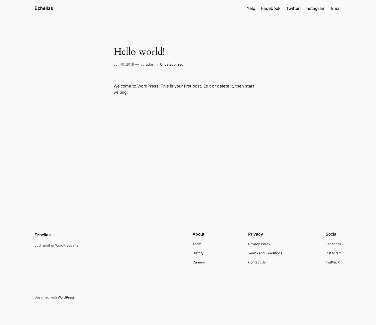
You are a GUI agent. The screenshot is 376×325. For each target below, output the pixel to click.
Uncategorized (171, 64)
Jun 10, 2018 (124, 64)
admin (150, 64)
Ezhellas (44, 8)
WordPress (66, 297)
